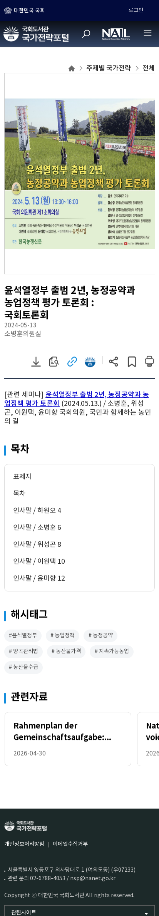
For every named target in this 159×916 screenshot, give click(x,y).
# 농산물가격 (66, 652)
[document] (79, 409)
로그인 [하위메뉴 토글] (136, 10)
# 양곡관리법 (23, 652)
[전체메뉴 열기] (147, 32)
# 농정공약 (101, 636)
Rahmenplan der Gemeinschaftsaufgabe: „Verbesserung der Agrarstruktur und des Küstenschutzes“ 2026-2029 (67, 733)
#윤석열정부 (23, 636)
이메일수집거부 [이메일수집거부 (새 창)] (70, 844)
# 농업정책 (62, 636)
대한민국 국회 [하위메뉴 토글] (29, 11)
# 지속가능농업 (112, 652)
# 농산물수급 (23, 668)
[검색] (86, 33)
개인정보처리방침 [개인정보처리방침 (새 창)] (24, 844)
